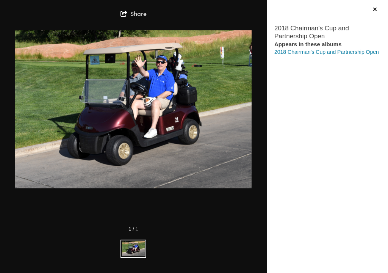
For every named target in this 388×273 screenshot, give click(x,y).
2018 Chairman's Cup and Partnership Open (326, 52)
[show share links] (133, 14)
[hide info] (374, 9)
